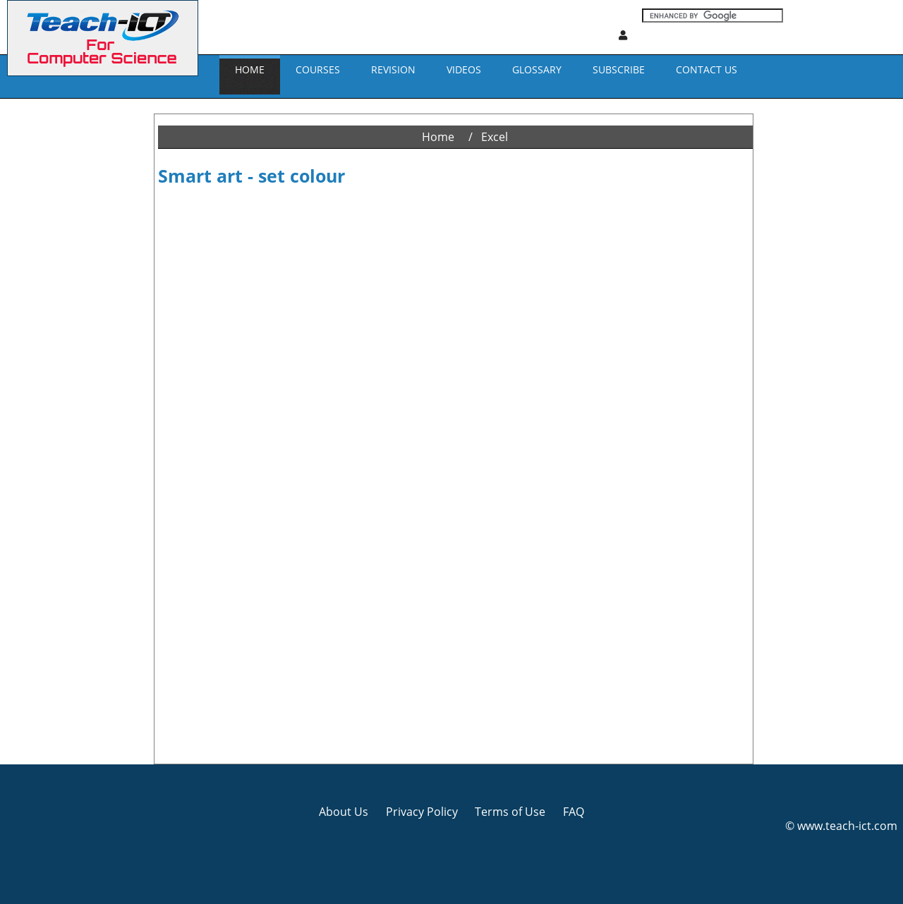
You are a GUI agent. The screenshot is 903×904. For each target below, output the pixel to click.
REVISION (393, 69)
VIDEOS (464, 69)
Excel (494, 137)
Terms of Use (510, 811)
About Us (343, 811)
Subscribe (619, 69)
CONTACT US (706, 69)
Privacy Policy (422, 811)
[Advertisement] (60, 310)
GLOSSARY (537, 69)
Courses (318, 69)
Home (250, 69)
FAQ (573, 811)
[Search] (712, 15)
